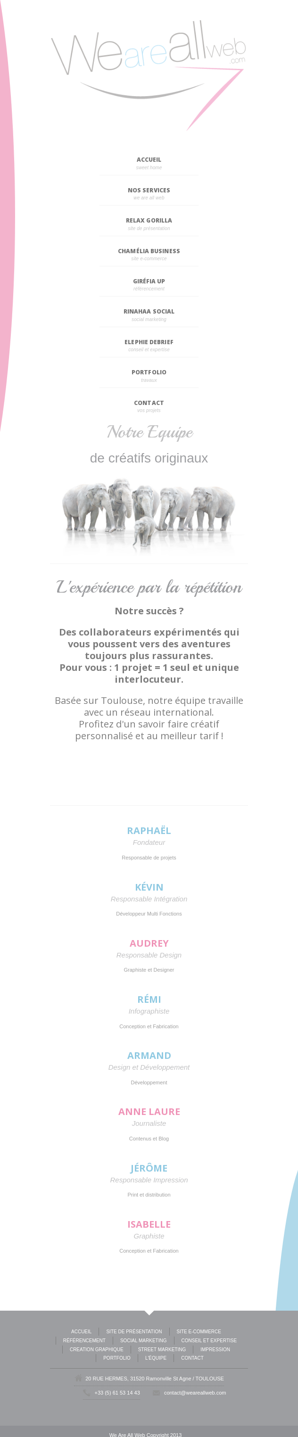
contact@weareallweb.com (195, 1393)
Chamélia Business (149, 251)
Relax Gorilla (149, 220)
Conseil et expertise (209, 1340)
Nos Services (149, 190)
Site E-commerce (199, 1331)
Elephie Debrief (149, 342)
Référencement (84, 1340)
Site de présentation (134, 1331)
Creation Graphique (97, 1349)
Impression (215, 1349)
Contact (149, 403)
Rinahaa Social (149, 311)
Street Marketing (162, 1349)
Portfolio (149, 372)
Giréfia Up (149, 281)
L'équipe (155, 1358)
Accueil (149, 160)
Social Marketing (143, 1340)
